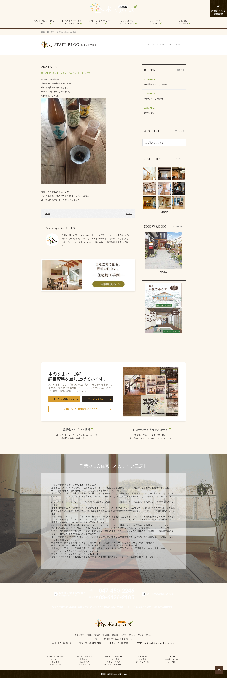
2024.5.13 (180, 45)
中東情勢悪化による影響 (155, 84)
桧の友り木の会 (171, 659)
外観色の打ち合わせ (153, 98)
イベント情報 (113, 659)
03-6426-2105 (95, 643)
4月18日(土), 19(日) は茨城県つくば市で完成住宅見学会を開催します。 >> (77, 436)
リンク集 (171, 662)
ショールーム (171, 656)
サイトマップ (84, 664)
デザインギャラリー (99, 22)
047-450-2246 (64, 643)
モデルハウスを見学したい (97, 399)
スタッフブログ (67, 73)
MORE (164, 212)
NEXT (129, 213)
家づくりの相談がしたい (64, 399)
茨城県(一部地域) (145, 635)
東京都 (97, 635)
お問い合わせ (55, 664)
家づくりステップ (84, 656)
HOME (150, 45)
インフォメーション (71, 22)
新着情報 (142, 659)
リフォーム (155, 22)
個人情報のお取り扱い (113, 664)
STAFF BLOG (164, 45)
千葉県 (89, 635)
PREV (47, 213)
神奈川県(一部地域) (110, 635)
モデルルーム (127, 22)
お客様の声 (142, 656)
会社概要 (183, 22)
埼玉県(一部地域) (128, 635)
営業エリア (79, 635)
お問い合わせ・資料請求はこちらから (81, 409)
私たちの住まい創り (44, 22)
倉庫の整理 (149, 112)
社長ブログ (84, 662)
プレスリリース (142, 662)
